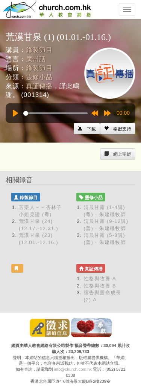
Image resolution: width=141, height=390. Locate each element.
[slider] (55, 113)
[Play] (15, 113)
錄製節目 (39, 50)
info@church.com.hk (73, 369)
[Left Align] (117, 128)
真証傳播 (39, 86)
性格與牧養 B (100, 286)
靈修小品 (39, 77)
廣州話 (36, 59)
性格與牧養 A (100, 278)
